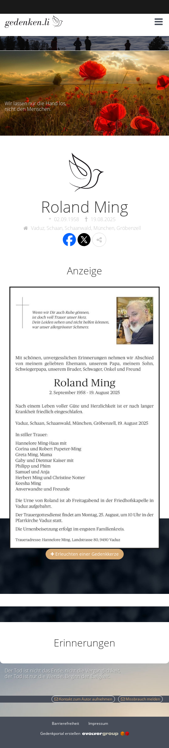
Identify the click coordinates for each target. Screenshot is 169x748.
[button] (158, 21)
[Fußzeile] (84, 723)
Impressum (98, 723)
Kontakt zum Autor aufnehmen (83, 699)
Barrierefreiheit (65, 723)
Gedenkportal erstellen (84, 733)
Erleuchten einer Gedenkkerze (85, 554)
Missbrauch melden (140, 699)
